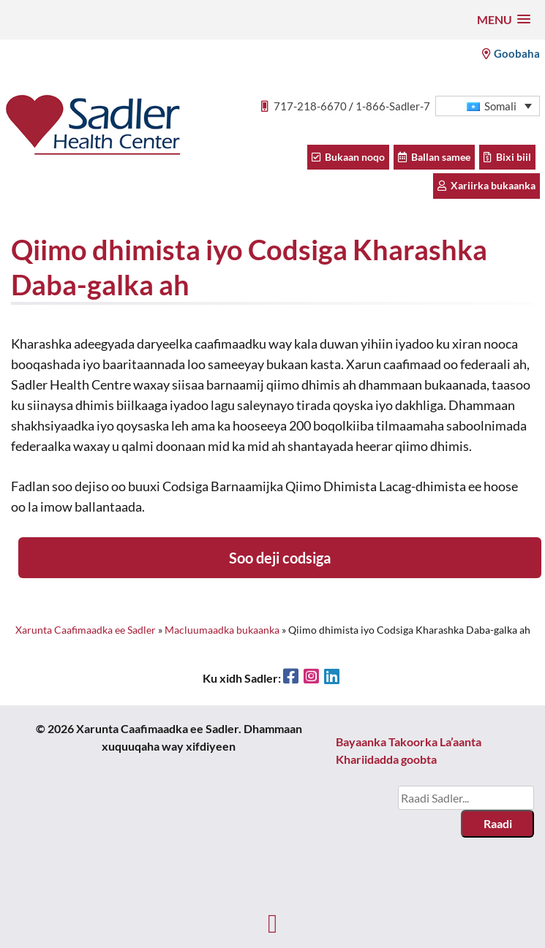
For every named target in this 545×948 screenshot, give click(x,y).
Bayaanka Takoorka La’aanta (408, 741)
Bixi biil (507, 157)
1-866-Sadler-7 (393, 106)
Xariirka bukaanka (486, 185)
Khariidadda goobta (386, 759)
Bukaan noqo (348, 157)
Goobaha (511, 53)
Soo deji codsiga (280, 557)
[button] (504, 19)
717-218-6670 (310, 106)
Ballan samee (434, 157)
